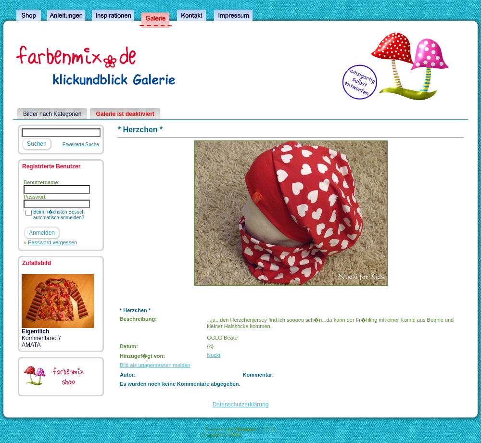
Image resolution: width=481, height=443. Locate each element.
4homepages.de (262, 435)
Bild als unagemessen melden (155, 365)
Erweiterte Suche (81, 144)
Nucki (213, 355)
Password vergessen (52, 242)
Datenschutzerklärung (241, 404)
